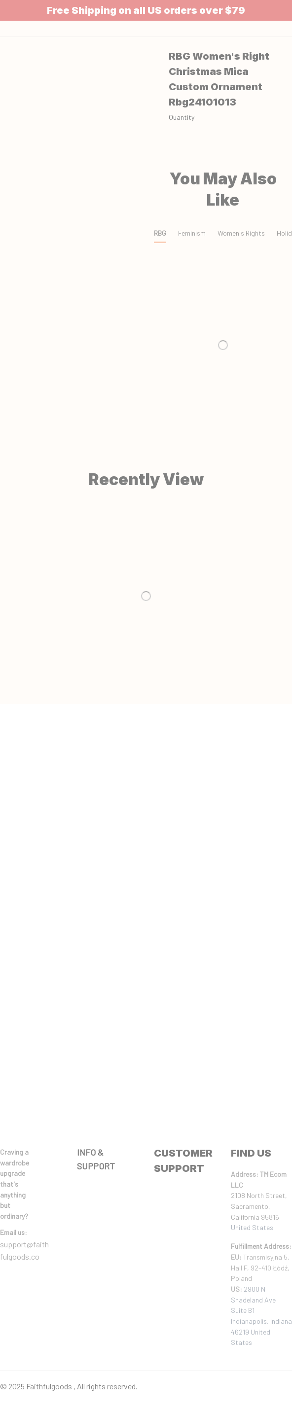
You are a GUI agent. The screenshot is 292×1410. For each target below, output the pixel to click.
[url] (13, 1232)
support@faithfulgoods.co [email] (24, 1250)
